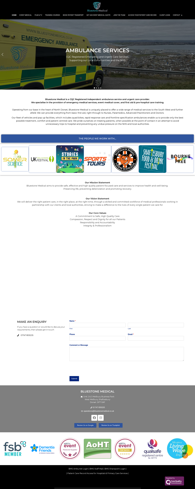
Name (72, 321)
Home (14, 15)
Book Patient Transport (73, 15)
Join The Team (119, 15)
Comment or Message (78, 345)
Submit (74, 378)
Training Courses (52, 15)
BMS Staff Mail (97, 469)
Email (131, 334)
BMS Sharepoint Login (115, 469)
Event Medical (25, 15)
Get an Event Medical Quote (98, 15)
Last (129, 328)
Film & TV (38, 15)
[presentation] (87, 372)
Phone (72, 334)
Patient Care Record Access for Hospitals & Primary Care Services (97, 473)
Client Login (164, 15)
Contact (178, 15)
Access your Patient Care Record (142, 15)
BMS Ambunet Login (78, 469)
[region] (97, 54)
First (70, 328)
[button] (97, 54)
